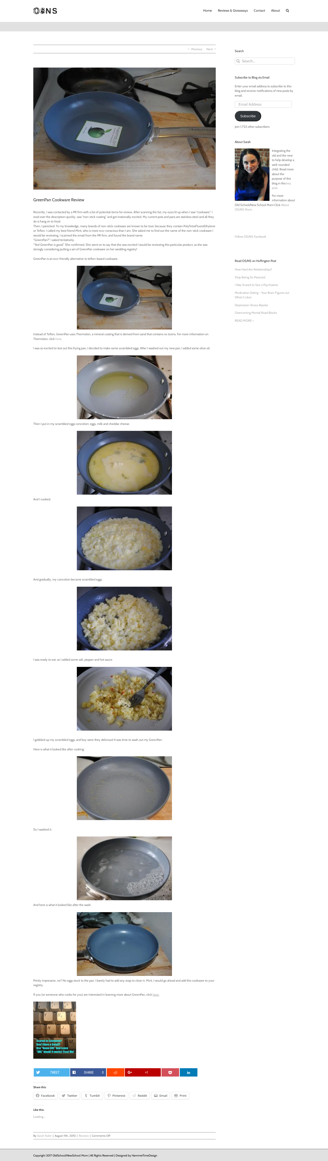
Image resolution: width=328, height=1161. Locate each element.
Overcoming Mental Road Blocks (256, 313)
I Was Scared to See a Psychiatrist (256, 285)
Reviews (84, 1135)
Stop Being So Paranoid (250, 277)
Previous (196, 49)
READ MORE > (244, 320)
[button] (287, 10)
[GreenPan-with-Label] (124, 129)
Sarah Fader (44, 1135)
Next (209, 49)
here (58, 339)
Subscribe (248, 116)
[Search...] (265, 61)
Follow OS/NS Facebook (250, 236)
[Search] (238, 61)
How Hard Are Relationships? (253, 269)
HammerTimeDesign (144, 1155)
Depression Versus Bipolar (251, 305)
